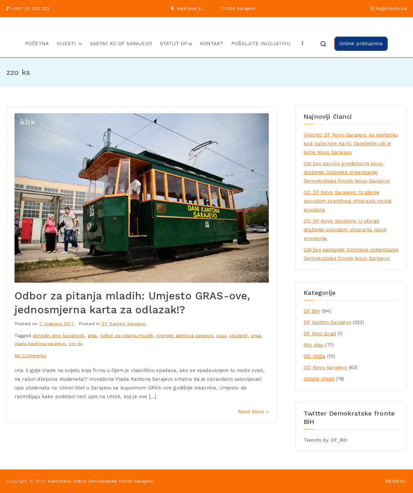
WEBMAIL (396, 481)
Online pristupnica (361, 43)
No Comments (30, 355)
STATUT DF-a (176, 43)
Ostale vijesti (319, 379)
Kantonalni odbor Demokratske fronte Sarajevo (100, 481)
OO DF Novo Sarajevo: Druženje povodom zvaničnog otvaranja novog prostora (348, 201)
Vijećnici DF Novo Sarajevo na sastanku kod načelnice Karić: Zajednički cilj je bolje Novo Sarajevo (351, 143)
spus (221, 335)
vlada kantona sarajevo (40, 343)
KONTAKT (212, 43)
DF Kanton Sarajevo (123, 323)
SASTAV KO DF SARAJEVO (121, 43)
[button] (79, 43)
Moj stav (314, 345)
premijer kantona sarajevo (184, 335)
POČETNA (37, 43)
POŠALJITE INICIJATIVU (260, 43)
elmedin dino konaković (59, 335)
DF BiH (312, 311)
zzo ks (76, 343)
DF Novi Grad (320, 334)
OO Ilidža (314, 356)
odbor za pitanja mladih (126, 335)
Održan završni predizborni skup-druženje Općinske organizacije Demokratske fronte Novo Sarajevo (347, 172)
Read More (253, 412)
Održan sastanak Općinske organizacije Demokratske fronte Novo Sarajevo (351, 254)
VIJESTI (69, 43)
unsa (256, 335)
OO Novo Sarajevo (325, 367)
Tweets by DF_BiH (326, 440)
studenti (238, 335)
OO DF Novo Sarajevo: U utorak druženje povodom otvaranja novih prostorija (345, 229)
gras (92, 335)
